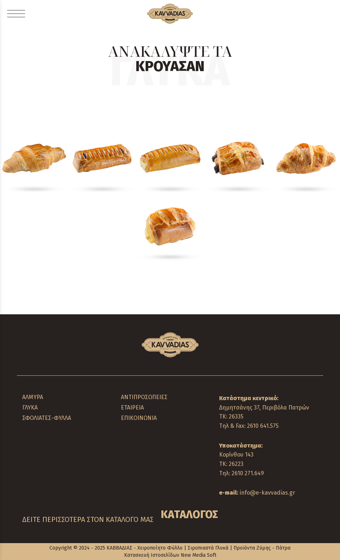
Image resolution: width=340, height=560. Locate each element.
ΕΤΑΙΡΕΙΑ (132, 407)
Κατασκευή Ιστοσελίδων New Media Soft (170, 555)
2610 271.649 (248, 473)
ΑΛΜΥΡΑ (32, 397)
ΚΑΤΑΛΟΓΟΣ (189, 514)
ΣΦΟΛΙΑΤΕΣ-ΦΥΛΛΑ (46, 418)
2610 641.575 (263, 425)
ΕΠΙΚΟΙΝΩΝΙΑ (139, 418)
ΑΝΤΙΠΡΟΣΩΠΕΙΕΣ (144, 397)
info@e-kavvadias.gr (267, 492)
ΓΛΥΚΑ (30, 407)
